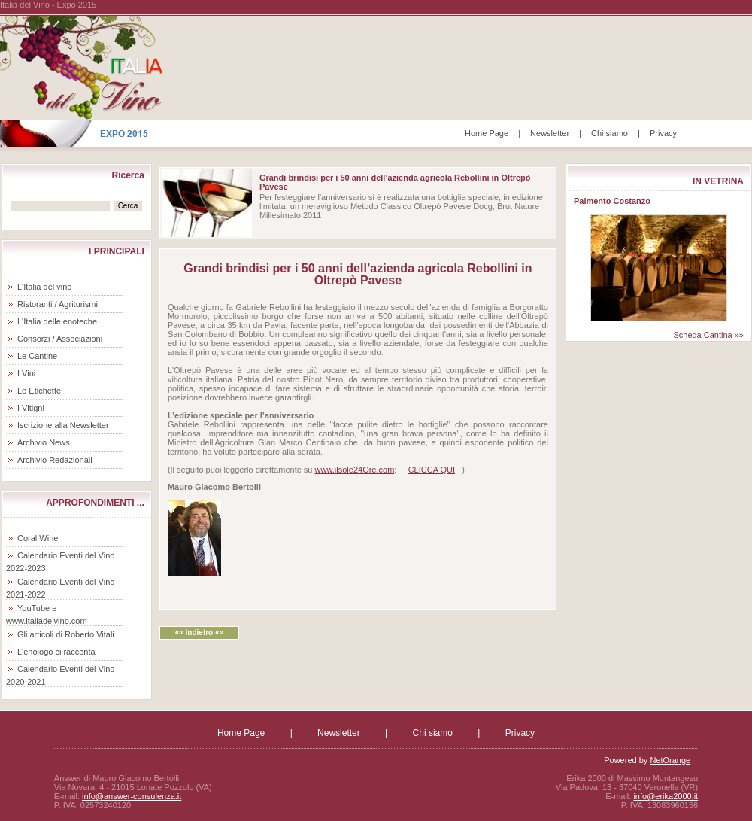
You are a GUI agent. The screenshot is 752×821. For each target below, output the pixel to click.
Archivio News (43, 442)
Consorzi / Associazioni (59, 338)
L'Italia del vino (44, 286)
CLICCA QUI (431, 469)
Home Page (486, 133)
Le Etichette (39, 390)
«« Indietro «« (199, 632)
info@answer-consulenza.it (131, 796)
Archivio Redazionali (54, 459)
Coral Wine (37, 538)
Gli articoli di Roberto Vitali (65, 634)
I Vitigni (30, 407)
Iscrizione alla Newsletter (63, 425)
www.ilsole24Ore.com (355, 469)
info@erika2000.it (665, 796)
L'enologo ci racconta (56, 651)
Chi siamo (609, 133)
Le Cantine (37, 355)
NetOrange (670, 760)
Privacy (663, 133)
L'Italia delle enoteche (57, 321)
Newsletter (549, 133)
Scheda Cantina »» (708, 334)
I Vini (26, 373)
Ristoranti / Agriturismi (57, 304)
